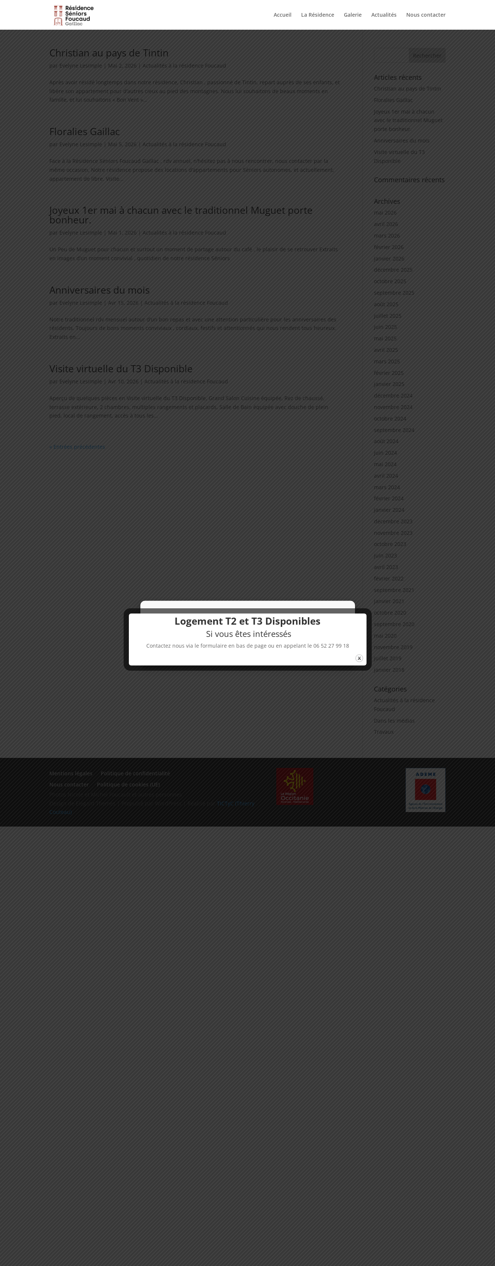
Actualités (384, 15)
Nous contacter (426, 15)
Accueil (283, 15)
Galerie (353, 15)
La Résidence (317, 15)
